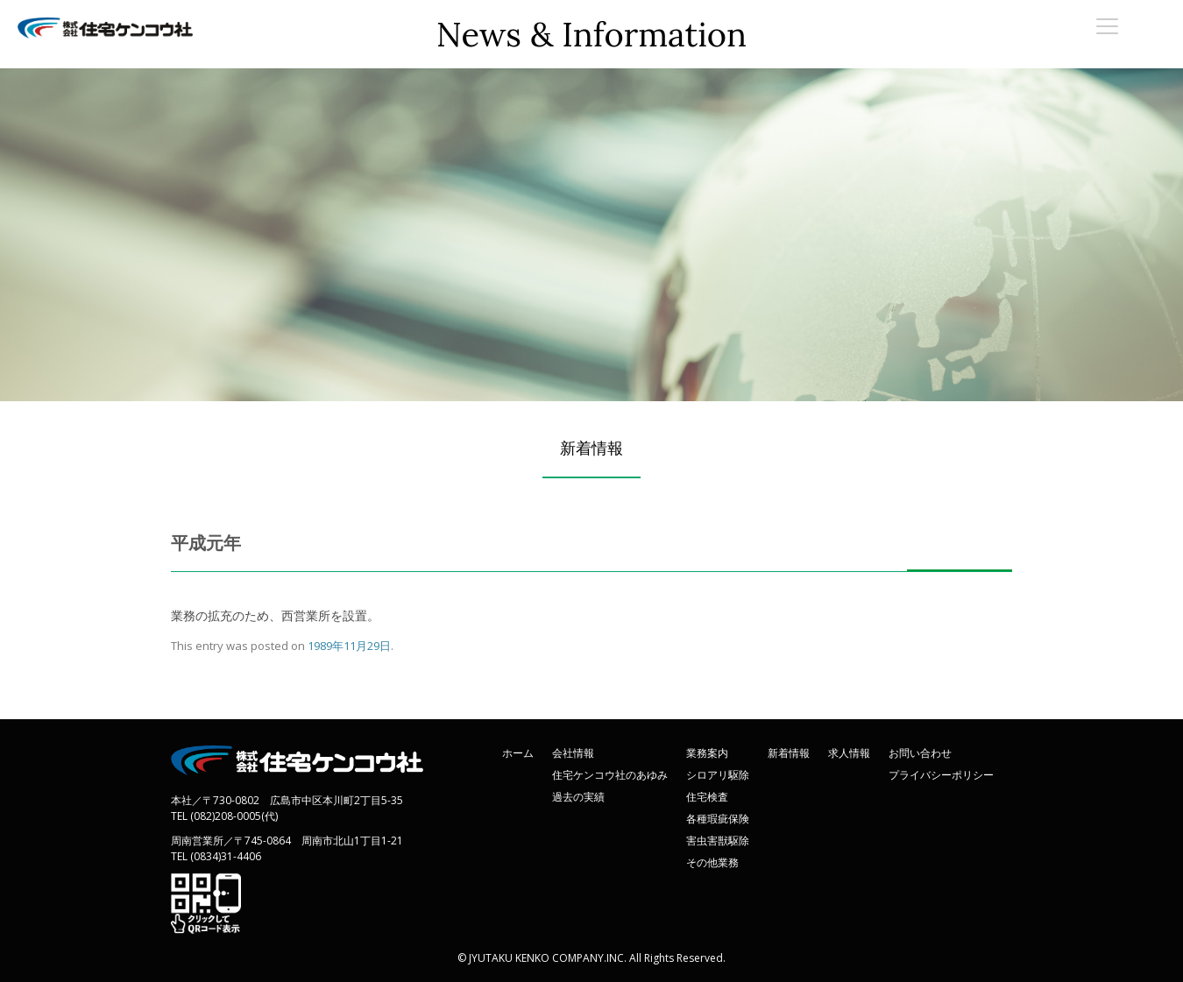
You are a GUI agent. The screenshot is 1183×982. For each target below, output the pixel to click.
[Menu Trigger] (1107, 25)
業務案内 (707, 752)
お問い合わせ (920, 752)
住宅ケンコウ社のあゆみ (610, 774)
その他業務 (712, 862)
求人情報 (849, 752)
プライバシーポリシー (941, 774)
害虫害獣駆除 (717, 840)
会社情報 (573, 752)
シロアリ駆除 (717, 774)
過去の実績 (578, 796)
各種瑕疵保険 (717, 818)
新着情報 (789, 752)
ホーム (518, 752)
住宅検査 (707, 796)
